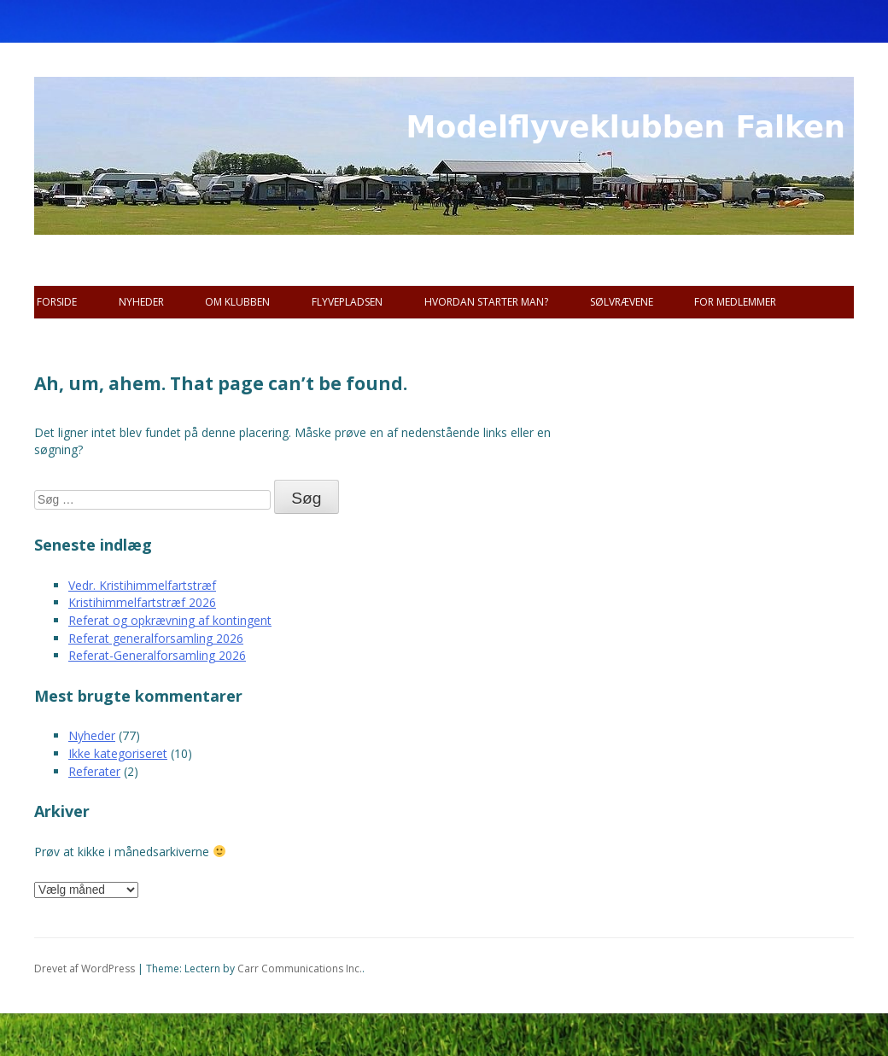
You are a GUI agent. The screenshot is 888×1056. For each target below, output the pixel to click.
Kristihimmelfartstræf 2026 (142, 602)
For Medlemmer (735, 302)
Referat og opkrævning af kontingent (170, 620)
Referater (94, 771)
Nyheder (141, 302)
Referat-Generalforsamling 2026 (157, 655)
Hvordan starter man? (486, 302)
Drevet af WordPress (84, 968)
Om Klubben (237, 302)
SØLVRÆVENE (621, 302)
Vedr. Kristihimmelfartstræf (142, 585)
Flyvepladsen (347, 302)
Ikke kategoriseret (117, 753)
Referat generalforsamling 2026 (155, 638)
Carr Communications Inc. (299, 968)
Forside (57, 302)
